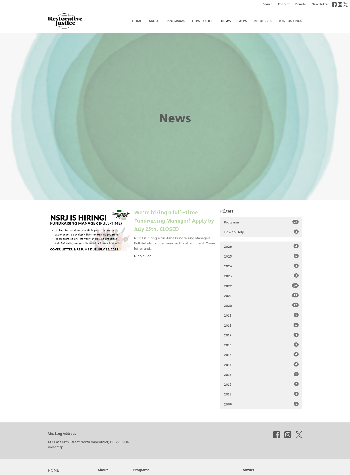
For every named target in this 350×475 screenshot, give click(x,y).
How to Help (203, 21)
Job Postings (290, 21)
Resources (263, 21)
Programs (176, 21)
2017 (261, 335)
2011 (261, 394)
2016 (261, 344)
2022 (261, 285)
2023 (261, 275)
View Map (55, 447)
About (154, 21)
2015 (261, 354)
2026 (261, 246)
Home (137, 21)
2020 (261, 305)
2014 (261, 364)
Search (267, 4)
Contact (284, 4)
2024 (261, 266)
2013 (261, 374)
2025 (261, 256)
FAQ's (242, 21)
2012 (261, 384)
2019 (261, 315)
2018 (261, 325)
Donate (300, 4)
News (226, 21)
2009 (261, 404)
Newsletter (320, 4)
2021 (261, 295)
